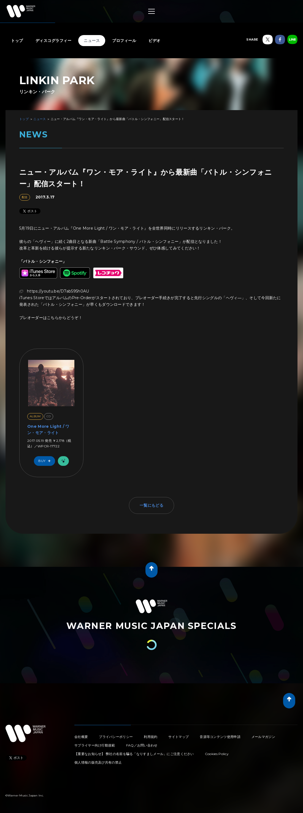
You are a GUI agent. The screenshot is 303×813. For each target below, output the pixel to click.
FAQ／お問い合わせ (142, 745)
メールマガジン (263, 737)
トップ (17, 40)
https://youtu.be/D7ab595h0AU (58, 291)
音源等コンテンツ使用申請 (220, 737)
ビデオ (154, 40)
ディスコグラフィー (54, 40)
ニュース (92, 40)
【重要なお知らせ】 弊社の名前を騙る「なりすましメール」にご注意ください (134, 754)
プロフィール (124, 40)
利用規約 (150, 737)
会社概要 (81, 737)
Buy (45, 461)
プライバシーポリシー (116, 737)
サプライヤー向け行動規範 (94, 745)
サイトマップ (178, 737)
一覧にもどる (151, 505)
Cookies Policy (217, 754)
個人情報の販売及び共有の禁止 (98, 762)
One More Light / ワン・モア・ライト (48, 429)
